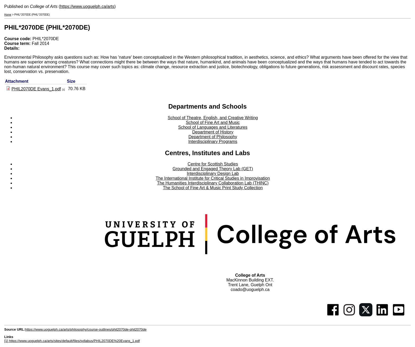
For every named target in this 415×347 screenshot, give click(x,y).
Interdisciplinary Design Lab (213, 173)
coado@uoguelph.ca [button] (250, 289)
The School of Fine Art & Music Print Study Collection (213, 188)
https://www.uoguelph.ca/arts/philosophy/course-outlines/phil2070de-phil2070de (86, 329)
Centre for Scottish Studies (213, 164)
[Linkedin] (382, 315)
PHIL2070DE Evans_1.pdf (36, 89)
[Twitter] (365, 315)
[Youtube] (398, 315)
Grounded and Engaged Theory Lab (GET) (213, 168)
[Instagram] (349, 315)
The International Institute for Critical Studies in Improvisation (213, 178)
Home (7, 14)
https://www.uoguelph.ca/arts (87, 6)
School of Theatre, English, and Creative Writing (213, 117)
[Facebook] (333, 315)
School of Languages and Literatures (212, 127)
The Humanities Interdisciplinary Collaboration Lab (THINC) (213, 183)
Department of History (212, 132)
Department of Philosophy (212, 137)
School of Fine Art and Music (213, 122)
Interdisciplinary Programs (212, 141)
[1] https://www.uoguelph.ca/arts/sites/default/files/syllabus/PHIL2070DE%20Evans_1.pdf (72, 341)
